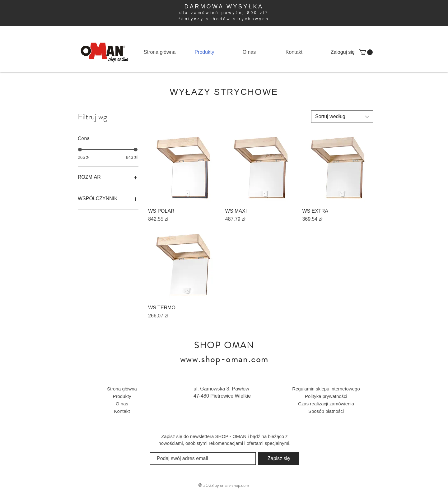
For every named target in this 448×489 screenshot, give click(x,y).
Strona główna (122, 388)
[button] (366, 52)
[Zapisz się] (278, 458)
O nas (122, 403)
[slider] (80, 149)
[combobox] (342, 116)
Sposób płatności (326, 411)
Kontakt (122, 411)
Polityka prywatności (326, 396)
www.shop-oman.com (224, 359)
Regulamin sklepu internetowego (326, 388)
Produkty (122, 396)
